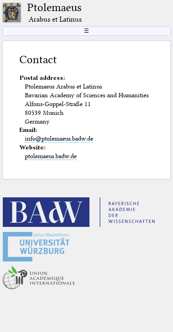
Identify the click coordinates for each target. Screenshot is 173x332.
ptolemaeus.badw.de (51, 156)
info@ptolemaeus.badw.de (59, 138)
